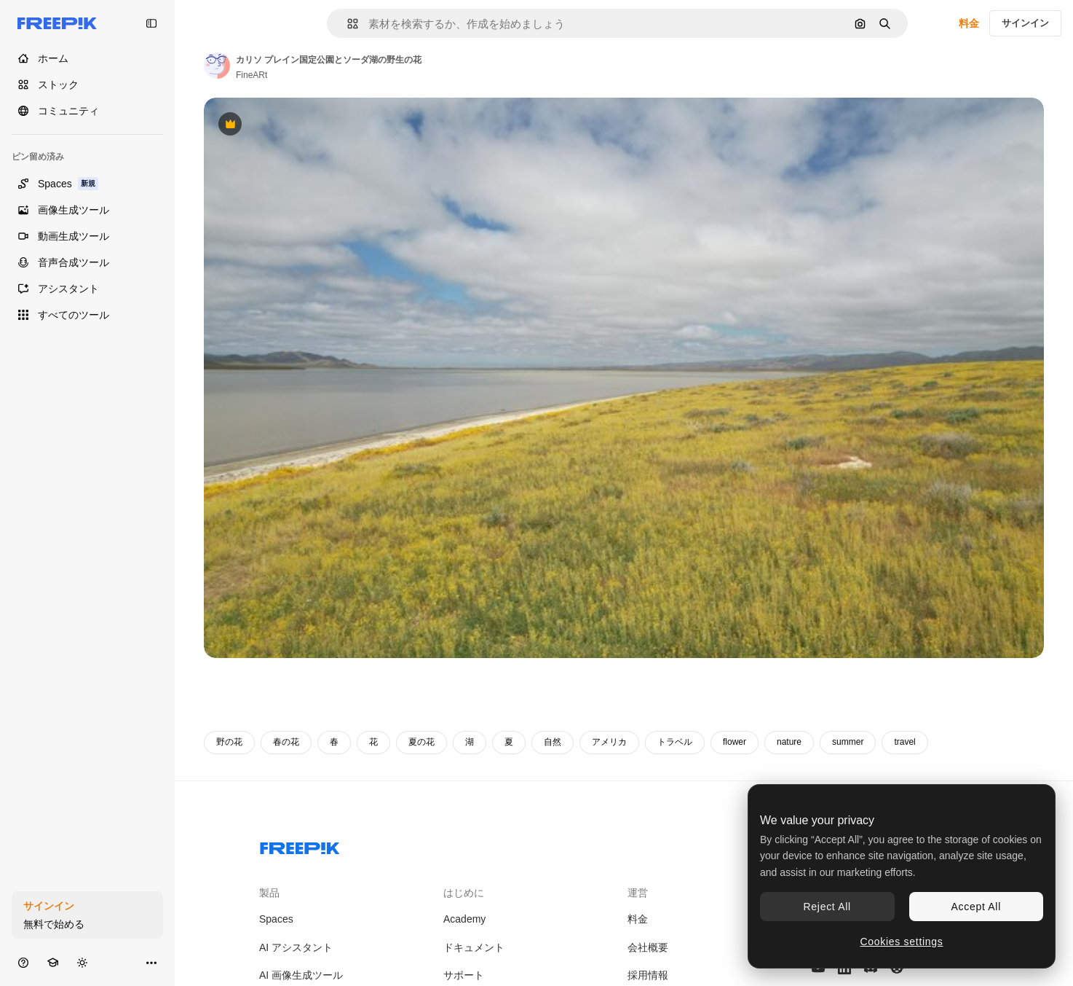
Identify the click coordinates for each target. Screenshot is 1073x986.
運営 (637, 893)
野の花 (229, 742)
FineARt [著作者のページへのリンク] (251, 75)
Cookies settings (901, 941)
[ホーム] (87, 58)
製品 (269, 893)
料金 (969, 23)
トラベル (674, 742)
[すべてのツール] (87, 314)
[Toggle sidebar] (151, 23)
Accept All (976, 906)
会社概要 (647, 947)
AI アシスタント (296, 947)
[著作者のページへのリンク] (217, 65)
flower (734, 742)
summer (847, 742)
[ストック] (87, 84)
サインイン (1025, 22)
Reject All (827, 906)
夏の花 (421, 742)
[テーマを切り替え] (82, 962)
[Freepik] (57, 23)
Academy (464, 919)
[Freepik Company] (300, 845)
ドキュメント (473, 947)
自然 (552, 742)
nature (789, 742)
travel (904, 742)
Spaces (276, 919)
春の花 (286, 742)
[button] (347, 23)
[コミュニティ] (87, 110)
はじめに (463, 893)
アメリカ (609, 742)
